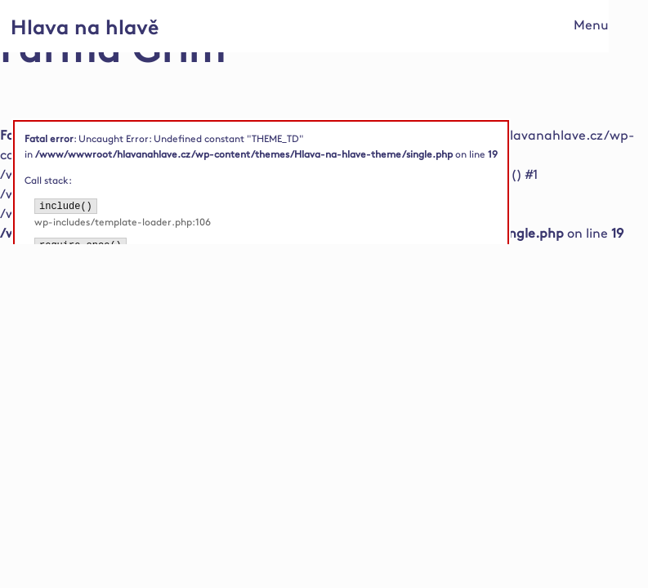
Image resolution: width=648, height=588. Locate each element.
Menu (591, 26)
